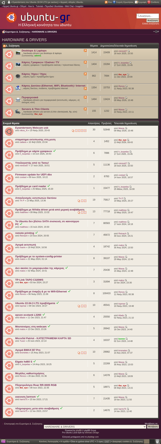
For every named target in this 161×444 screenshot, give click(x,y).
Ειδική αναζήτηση (150, 23)
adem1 (37, 55)
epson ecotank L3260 (28, 314)
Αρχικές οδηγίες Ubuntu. (72, 2)
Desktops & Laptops (34, 50)
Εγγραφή (142, 2)
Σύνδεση (155, 2)
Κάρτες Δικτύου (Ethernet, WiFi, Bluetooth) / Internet (53, 85)
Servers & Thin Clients (35, 109)
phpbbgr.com (93, 437)
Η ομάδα (65, 441)
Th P (22, 200)
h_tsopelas (123, 63)
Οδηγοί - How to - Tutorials (31, 6)
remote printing (24, 233)
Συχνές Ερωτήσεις (124, 2)
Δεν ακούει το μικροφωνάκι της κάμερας (39, 268)
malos (121, 245)
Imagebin (79, 6)
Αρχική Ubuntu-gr (10, 6)
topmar (23, 306)
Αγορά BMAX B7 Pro (27, 349)
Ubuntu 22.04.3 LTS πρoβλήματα (35, 303)
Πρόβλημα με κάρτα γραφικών (33, 151)
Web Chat (69, 6)
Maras (121, 98)
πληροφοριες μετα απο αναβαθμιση (37, 408)
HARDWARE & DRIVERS (44, 32)
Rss (110, 2)
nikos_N (24, 130)
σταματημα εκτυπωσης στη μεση (35, 139)
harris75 (24, 399)
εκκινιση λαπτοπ (25, 396)
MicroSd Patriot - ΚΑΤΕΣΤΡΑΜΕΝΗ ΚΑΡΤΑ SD (43, 338)
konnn (121, 339)
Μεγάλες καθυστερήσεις (29, 373)
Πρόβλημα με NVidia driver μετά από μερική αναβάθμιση (49, 209)
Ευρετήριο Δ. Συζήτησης (17, 32)
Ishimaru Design (92, 433)
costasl (23, 177)
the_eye (122, 74)
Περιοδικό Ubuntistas (54, 6)
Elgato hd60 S (23, 361)
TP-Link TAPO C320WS (29, 279)
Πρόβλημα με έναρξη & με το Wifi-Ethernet (41, 291)
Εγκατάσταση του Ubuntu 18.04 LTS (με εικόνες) (35, 2)
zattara (23, 142)
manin (23, 247)
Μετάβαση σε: (151, 423)
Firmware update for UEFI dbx (33, 174)
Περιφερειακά (30, 97)
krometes (24, 352)
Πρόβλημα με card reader (30, 186)
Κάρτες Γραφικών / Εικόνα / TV (40, 62)
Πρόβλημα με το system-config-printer (38, 256)
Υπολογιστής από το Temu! (32, 162)
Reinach (24, 235)
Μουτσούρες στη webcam (31, 326)
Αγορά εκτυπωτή (25, 244)
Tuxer (22, 341)
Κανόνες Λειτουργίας (49, 441)
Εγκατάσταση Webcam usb (31, 127)
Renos (121, 86)
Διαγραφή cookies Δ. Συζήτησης (127, 441)
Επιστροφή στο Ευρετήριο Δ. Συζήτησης (23, 424)
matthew (24, 212)
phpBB (79, 430)
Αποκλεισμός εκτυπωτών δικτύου (35, 197)
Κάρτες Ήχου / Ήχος (34, 74)
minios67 (122, 51)
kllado (22, 317)
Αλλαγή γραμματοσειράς (156, 31)
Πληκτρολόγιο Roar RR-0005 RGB (36, 385)
